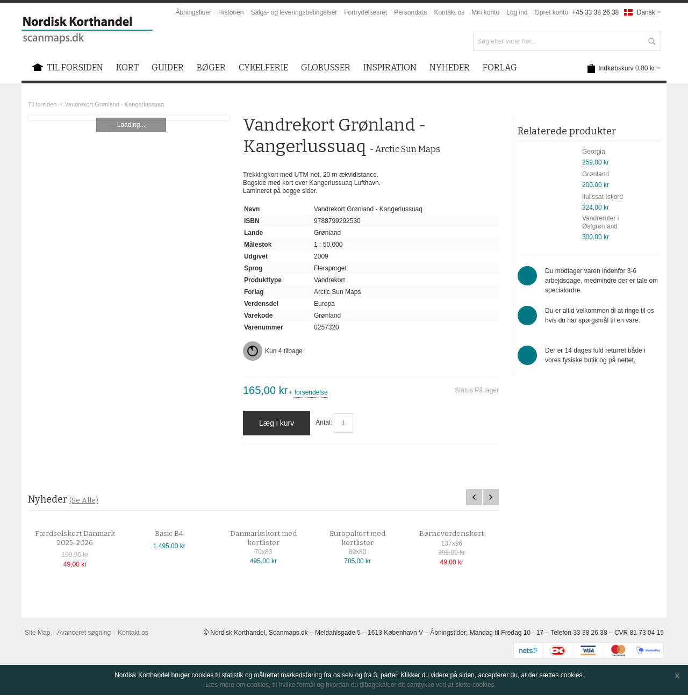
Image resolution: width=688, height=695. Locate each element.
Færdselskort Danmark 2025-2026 (84, 538)
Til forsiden (42, 104)
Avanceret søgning (84, 632)
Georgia (593, 151)
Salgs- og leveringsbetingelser (293, 12)
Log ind (516, 12)
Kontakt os (449, 12)
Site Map (37, 632)
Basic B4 (178, 533)
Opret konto (552, 12)
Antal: (324, 423)
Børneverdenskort (460, 533)
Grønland (595, 174)
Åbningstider (193, 12)
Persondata (410, 12)
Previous (474, 497)
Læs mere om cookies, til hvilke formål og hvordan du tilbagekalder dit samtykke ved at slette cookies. (350, 685)
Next (491, 497)
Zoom (129, 117)
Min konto (485, 12)
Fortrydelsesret (365, 12)
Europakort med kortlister (367, 538)
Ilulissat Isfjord (602, 196)
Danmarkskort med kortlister (272, 538)
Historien (230, 12)
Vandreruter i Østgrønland (600, 222)
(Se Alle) (83, 500)
